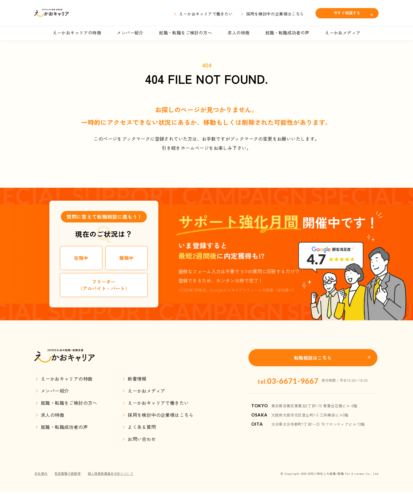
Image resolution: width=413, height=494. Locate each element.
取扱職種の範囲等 (70, 474)
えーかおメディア (342, 33)
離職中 (126, 257)
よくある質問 (142, 428)
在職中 (81, 257)
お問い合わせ (142, 440)
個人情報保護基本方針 (116, 474)
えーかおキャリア (64, 13)
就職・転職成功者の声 (287, 33)
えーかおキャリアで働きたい (206, 14)
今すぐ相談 (347, 12)
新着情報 (137, 380)
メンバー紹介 (130, 33)
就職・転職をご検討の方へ (185, 33)
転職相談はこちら (313, 357)
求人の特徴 (238, 33)
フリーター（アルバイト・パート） (104, 284)
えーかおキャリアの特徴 (77, 33)
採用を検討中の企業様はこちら (275, 14)
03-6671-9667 (288, 380)
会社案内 (41, 474)
